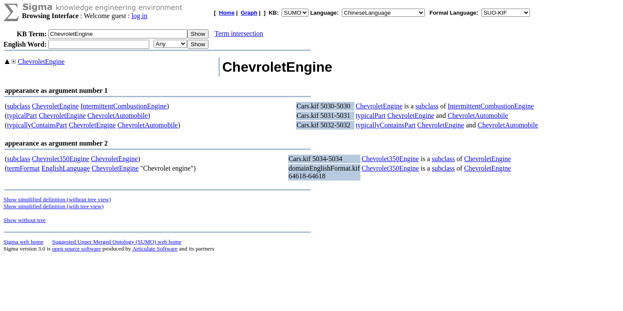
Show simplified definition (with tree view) (53, 206)
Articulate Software (155, 248)
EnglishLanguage (66, 168)
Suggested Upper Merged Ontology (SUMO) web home (117, 241)
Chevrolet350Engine (60, 158)
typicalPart (22, 115)
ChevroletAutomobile (117, 115)
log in (140, 15)
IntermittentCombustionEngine (123, 106)
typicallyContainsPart (37, 125)
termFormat (23, 168)
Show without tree (24, 220)
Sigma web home (23, 241)
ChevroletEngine (41, 61)
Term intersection (239, 33)
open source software (76, 248)
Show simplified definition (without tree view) (57, 199)
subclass (18, 106)
